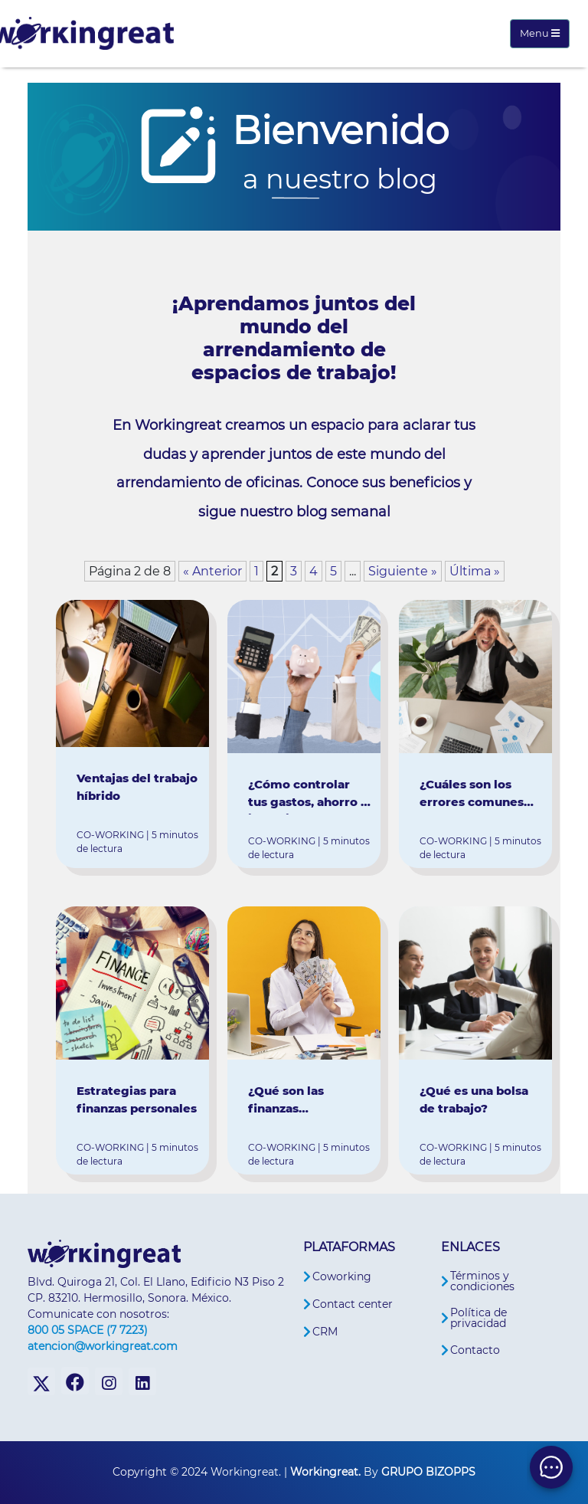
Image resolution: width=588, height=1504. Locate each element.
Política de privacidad (478, 1318)
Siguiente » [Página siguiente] (402, 571)
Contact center (352, 1304)
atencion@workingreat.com (103, 1346)
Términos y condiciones (482, 1281)
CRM (325, 1331)
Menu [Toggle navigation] (540, 33)
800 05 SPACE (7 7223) (88, 1330)
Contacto (475, 1350)
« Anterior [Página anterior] (212, 571)
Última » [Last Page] (474, 571)
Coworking (341, 1276)
